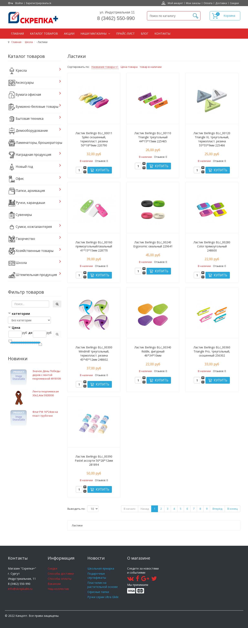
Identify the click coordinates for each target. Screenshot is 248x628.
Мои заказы (193, 3)
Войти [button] (19, 3)
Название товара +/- (105, 67)
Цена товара (129, 67)
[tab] (35, 314)
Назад (145, 509)
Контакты (162, 33)
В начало (130, 509)
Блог (144, 33)
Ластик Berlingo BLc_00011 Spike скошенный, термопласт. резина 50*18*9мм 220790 (94, 139)
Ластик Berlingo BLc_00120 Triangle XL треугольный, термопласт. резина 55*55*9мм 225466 (212, 139)
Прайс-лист (125, 33)
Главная (17, 33)
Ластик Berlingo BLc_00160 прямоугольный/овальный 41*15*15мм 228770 (94, 246)
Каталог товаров (44, 33)
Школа (29, 42)
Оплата (208, 3)
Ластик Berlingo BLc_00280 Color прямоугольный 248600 (212, 246)
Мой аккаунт (175, 3)
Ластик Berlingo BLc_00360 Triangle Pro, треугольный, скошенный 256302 (212, 351)
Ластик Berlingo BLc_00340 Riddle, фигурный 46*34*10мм (152, 351)
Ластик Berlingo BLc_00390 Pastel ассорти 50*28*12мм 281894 (94, 461)
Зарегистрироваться (38, 3)
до (30, 333)
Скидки (234, 3)
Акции (69, 33)
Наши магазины (93, 33)
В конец (232, 509)
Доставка (221, 3)
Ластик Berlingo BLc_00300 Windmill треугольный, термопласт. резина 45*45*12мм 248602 (94, 353)
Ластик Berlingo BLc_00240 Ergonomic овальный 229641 (153, 244)
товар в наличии (151, 67)
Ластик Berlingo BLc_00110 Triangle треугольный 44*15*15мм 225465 (152, 137)
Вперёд (217, 509)
